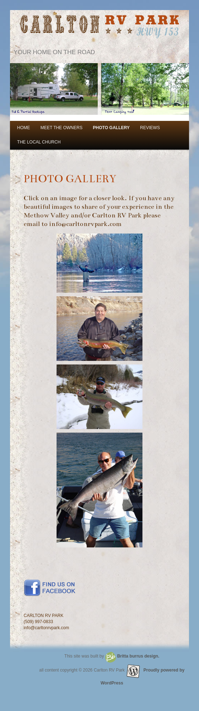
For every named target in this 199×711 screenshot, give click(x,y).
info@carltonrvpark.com (85, 224)
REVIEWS (150, 127)
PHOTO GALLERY (111, 127)
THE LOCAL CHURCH (39, 142)
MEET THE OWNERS (61, 127)
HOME (23, 127)
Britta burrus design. (138, 656)
